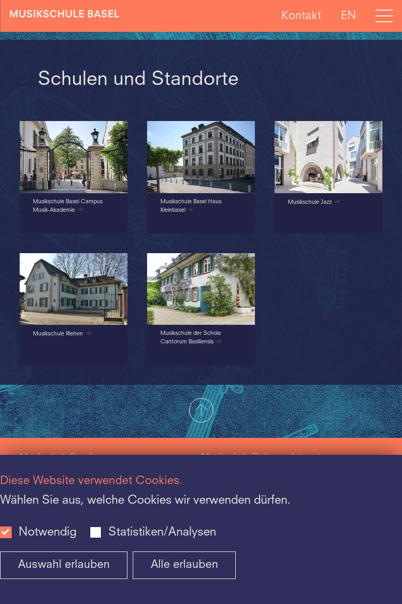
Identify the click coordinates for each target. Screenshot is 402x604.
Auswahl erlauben (64, 565)
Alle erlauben (184, 565)
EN (348, 15)
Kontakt (301, 15)
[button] (201, 411)
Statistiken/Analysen (162, 532)
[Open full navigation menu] (383, 16)
